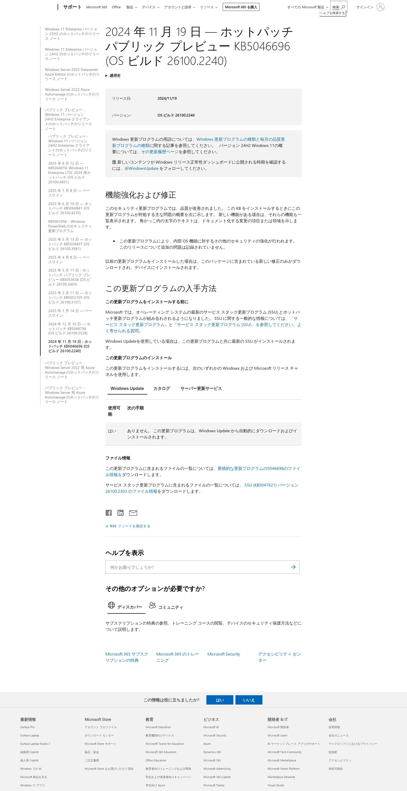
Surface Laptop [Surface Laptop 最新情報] (29, 735)
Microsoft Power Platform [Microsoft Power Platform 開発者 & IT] (284, 768)
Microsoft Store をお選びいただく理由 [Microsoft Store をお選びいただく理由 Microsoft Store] (109, 768)
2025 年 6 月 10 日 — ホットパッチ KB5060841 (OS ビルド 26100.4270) (70, 208)
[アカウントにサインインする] (370, 7)
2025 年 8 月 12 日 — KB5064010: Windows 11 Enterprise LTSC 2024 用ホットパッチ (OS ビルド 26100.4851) (69, 172)
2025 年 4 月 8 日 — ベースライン (69, 259)
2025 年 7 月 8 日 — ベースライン (69, 193)
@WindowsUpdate (141, 168)
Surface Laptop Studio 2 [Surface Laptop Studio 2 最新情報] (35, 744)
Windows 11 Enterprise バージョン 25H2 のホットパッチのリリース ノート (72, 34)
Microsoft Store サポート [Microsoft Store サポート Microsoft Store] (100, 744)
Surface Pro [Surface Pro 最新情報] (27, 727)
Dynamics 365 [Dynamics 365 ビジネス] (212, 752)
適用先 (114, 75)
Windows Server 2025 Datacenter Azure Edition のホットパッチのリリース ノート (72, 74)
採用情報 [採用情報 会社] (334, 727)
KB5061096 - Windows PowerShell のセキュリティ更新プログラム (70, 226)
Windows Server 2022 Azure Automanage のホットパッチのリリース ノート (72, 94)
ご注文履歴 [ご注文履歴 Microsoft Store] (92, 760)
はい (220, 699)
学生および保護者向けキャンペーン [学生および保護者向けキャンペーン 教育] (168, 777)
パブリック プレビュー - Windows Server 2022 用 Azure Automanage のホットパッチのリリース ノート (72, 370)
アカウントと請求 (181, 7)
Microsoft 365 (96, 7)
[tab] (127, 389)
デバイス (152, 7)
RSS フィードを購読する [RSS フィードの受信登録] (130, 526)
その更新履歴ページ (160, 151)
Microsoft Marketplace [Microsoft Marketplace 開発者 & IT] (282, 760)
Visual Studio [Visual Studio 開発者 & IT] (276, 785)
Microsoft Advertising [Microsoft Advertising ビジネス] (217, 768)
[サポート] (71, 7)
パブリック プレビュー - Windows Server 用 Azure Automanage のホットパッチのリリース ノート (72, 395)
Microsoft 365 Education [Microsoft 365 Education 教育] (161, 752)
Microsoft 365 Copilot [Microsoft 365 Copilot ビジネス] (217, 777)
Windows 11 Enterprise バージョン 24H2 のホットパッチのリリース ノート (72, 54)
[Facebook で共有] (109, 511)
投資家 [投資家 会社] (333, 752)
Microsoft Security (223, 654)
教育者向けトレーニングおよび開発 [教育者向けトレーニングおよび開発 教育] (168, 768)
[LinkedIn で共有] (118, 511)
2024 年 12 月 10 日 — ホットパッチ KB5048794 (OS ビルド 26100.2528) (69, 329)
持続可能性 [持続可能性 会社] (336, 768)
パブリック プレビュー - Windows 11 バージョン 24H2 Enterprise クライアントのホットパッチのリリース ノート (68, 119)
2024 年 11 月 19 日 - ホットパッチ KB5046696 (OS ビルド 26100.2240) (70, 346)
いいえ (249, 699)
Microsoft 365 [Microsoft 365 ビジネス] (212, 760)
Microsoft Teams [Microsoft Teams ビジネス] (214, 785)
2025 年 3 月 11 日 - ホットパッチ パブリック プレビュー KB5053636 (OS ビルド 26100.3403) (69, 277)
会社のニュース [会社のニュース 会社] (339, 735)
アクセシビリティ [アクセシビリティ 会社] (340, 760)
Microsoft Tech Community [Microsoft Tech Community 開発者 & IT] (284, 752)
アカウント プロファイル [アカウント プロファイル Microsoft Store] (101, 727)
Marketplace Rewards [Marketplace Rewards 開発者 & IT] (281, 777)
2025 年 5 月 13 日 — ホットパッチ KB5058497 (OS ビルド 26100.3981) (70, 244)
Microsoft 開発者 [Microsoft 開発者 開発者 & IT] (278, 727)
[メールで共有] (130, 511)
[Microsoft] (38, 7)
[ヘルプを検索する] (338, 6)
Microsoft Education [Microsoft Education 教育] (158, 727)
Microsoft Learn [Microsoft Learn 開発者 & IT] (277, 735)
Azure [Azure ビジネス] (207, 744)
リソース (212, 7)
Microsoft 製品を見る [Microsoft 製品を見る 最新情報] (33, 777)
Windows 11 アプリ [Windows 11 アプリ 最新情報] (32, 785)
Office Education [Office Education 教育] (156, 760)
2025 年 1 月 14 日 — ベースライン (70, 313)
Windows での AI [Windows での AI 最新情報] (31, 768)
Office (117, 7)
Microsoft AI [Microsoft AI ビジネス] (211, 727)
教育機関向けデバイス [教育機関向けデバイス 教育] (160, 735)
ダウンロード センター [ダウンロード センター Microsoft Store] (99, 735)
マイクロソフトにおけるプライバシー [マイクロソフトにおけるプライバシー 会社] (353, 744)
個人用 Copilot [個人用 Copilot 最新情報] (29, 760)
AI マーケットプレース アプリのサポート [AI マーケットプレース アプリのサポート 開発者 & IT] (294, 744)
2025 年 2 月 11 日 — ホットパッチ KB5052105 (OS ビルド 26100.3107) (70, 297)
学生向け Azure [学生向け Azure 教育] (155, 785)
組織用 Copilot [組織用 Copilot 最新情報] (29, 752)
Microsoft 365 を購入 (246, 7)
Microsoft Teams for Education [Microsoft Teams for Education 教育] (165, 744)
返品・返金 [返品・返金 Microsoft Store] (92, 752)
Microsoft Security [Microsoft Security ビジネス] (215, 735)
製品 (131, 7)
